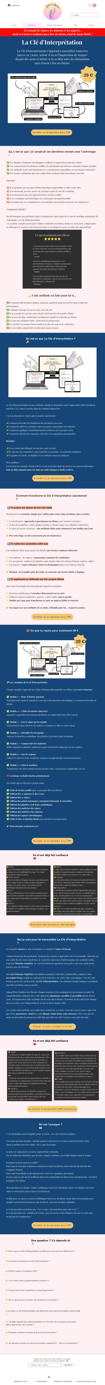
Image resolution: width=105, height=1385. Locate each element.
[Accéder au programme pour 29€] (51, 132)
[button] (92, 5)
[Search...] (84, 15)
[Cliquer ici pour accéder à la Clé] (52, 1027)
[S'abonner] (68, 1365)
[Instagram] (49, 1377)
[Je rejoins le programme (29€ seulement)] (52, 1109)
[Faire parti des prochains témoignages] (52, 924)
